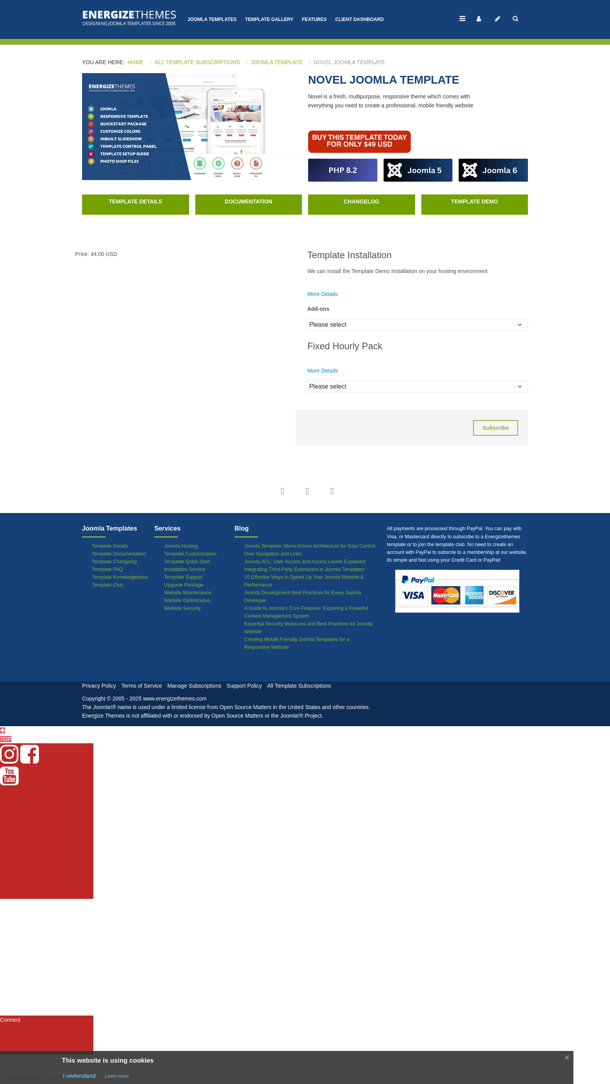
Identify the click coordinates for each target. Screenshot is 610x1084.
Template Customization (190, 554)
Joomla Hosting (181, 546)
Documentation (248, 201)
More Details (322, 294)
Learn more (117, 1076)
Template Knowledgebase (120, 577)
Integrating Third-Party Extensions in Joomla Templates (304, 569)
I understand (79, 1076)
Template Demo (474, 201)
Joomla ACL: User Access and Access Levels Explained (305, 561)
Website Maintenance (187, 592)
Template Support (183, 577)
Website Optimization (187, 600)
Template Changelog (114, 561)
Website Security (182, 608)
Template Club (107, 585)
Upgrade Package (183, 585)
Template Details (135, 201)
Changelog (361, 201)
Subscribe (495, 428)
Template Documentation (119, 554)
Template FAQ (107, 569)
